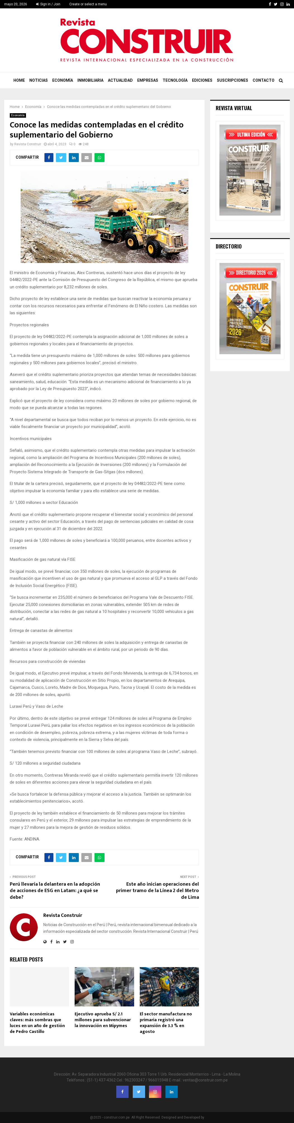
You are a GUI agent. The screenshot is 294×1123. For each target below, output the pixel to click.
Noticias (38, 80)
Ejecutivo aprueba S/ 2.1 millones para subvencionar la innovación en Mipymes (103, 1020)
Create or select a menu (88, 4)
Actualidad (120, 80)
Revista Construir (27, 144)
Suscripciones (232, 80)
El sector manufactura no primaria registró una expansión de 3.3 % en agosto (166, 1022)
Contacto (263, 80)
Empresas (147, 80)
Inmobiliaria (90, 80)
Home (19, 80)
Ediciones (202, 80)
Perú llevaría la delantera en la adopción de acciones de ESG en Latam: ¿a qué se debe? (55, 891)
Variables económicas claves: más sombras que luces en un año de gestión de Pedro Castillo (37, 1022)
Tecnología (175, 80)
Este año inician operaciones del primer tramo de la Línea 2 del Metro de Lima (157, 891)
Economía (62, 80)
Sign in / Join (48, 4)
